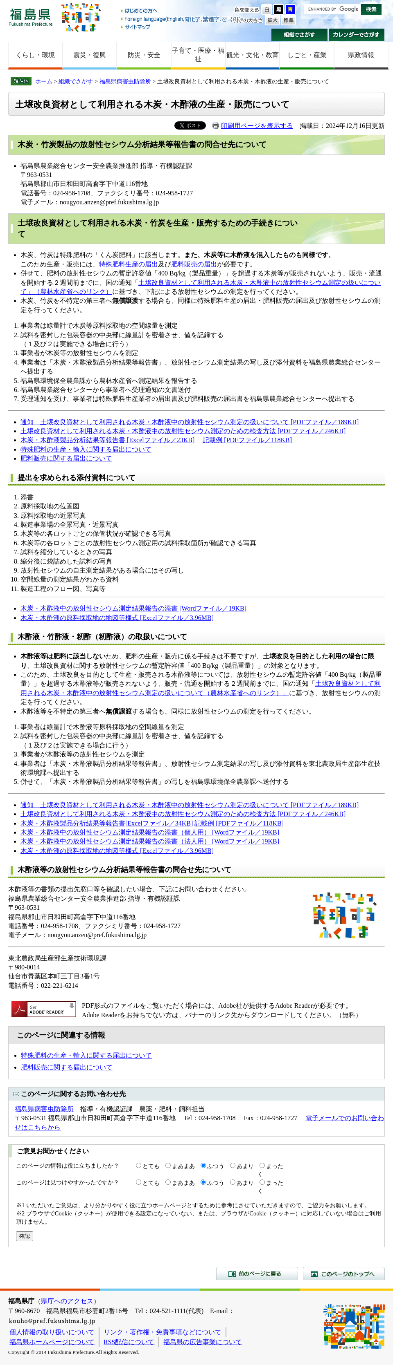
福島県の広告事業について (202, 1341)
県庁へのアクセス (67, 1301)
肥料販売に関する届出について (66, 458)
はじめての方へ (181, 11)
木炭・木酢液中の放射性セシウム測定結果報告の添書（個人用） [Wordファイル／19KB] (149, 832)
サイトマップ (181, 27)
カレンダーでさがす (357, 35)
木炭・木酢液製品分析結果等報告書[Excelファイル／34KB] (106, 823)
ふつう (215, 1166)
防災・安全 (144, 54)
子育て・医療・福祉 (198, 55)
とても (151, 1166)
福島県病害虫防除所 (125, 81)
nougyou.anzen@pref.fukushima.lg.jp (109, 202)
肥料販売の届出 (194, 264)
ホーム (43, 81)
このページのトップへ (344, 1273)
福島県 (30, 17)
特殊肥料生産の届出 (128, 264)
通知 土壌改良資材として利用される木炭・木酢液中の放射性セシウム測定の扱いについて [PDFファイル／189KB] (189, 421)
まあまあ (183, 1166)
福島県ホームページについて (52, 1341)
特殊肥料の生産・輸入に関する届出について (85, 449)
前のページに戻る (257, 1273)
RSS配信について (129, 1341)
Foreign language (181, 19)
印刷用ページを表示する (257, 125)
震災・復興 (89, 54)
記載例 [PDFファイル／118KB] (247, 439)
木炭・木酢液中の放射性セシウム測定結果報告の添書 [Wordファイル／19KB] (133, 608)
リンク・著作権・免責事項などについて (162, 1332)
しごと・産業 (307, 54)
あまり (245, 1166)
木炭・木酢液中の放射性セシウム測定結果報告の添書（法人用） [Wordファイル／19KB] (149, 841)
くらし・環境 (35, 54)
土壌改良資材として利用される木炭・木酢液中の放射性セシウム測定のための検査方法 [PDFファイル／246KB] (183, 430)
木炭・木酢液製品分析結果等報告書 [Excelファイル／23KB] (107, 439)
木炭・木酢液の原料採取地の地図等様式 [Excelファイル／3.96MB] (117, 617)
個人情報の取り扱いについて (52, 1332)
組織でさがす (299, 35)
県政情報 (361, 54)
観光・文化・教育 (252, 54)
